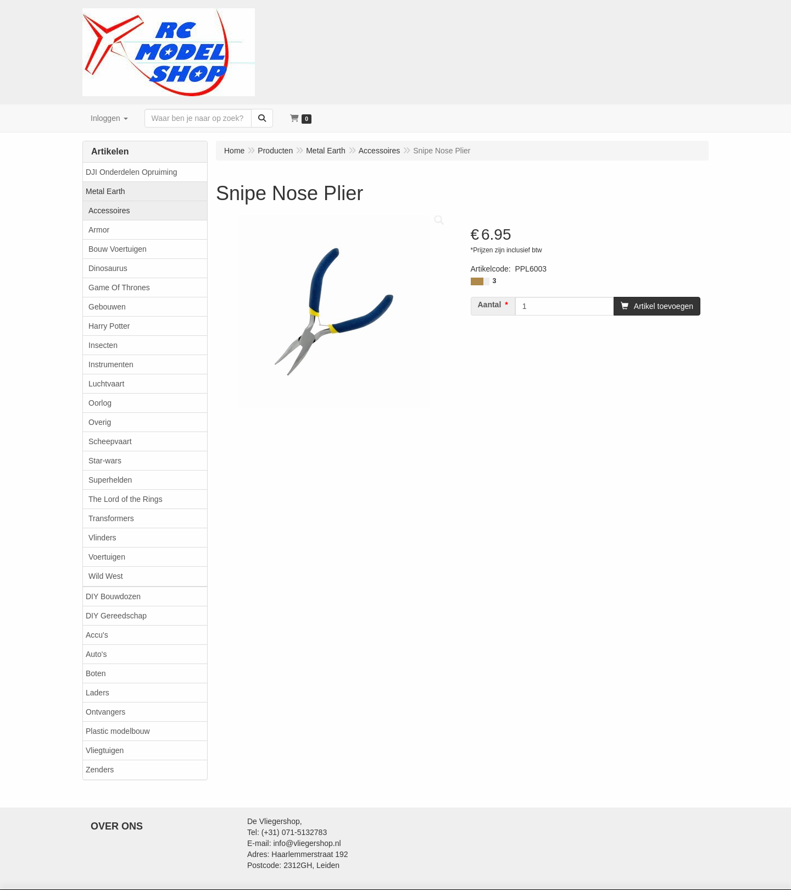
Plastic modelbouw (118, 731)
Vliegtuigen (105, 750)
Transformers (111, 518)
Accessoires (109, 210)
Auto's (96, 654)
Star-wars (104, 460)
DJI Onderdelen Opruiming (131, 172)
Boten (96, 673)
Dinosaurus (107, 268)
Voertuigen (106, 556)
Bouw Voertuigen (117, 249)
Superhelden (110, 480)
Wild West (105, 576)
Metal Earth (105, 191)
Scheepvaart (110, 441)
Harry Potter (109, 326)
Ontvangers (105, 711)
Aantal (490, 304)
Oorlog (100, 403)
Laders (97, 692)
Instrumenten (110, 364)
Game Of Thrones (119, 287)
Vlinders (102, 537)
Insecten (103, 345)
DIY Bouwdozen (113, 596)
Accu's (97, 635)
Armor (98, 229)
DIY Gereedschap (116, 615)
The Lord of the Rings (125, 499)
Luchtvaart (106, 383)
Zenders (100, 769)
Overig (99, 422)
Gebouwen (107, 306)
